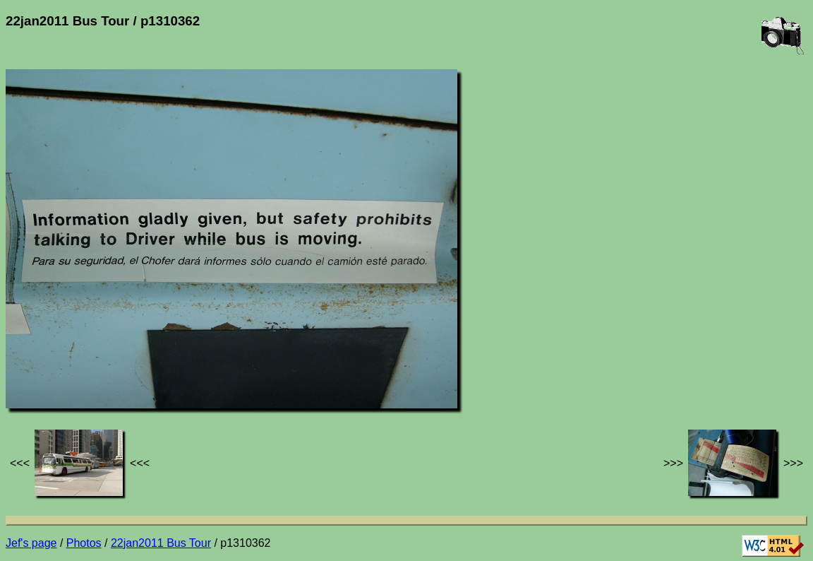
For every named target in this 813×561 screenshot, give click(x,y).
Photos (84, 543)
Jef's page (31, 543)
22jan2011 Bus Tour (161, 543)
